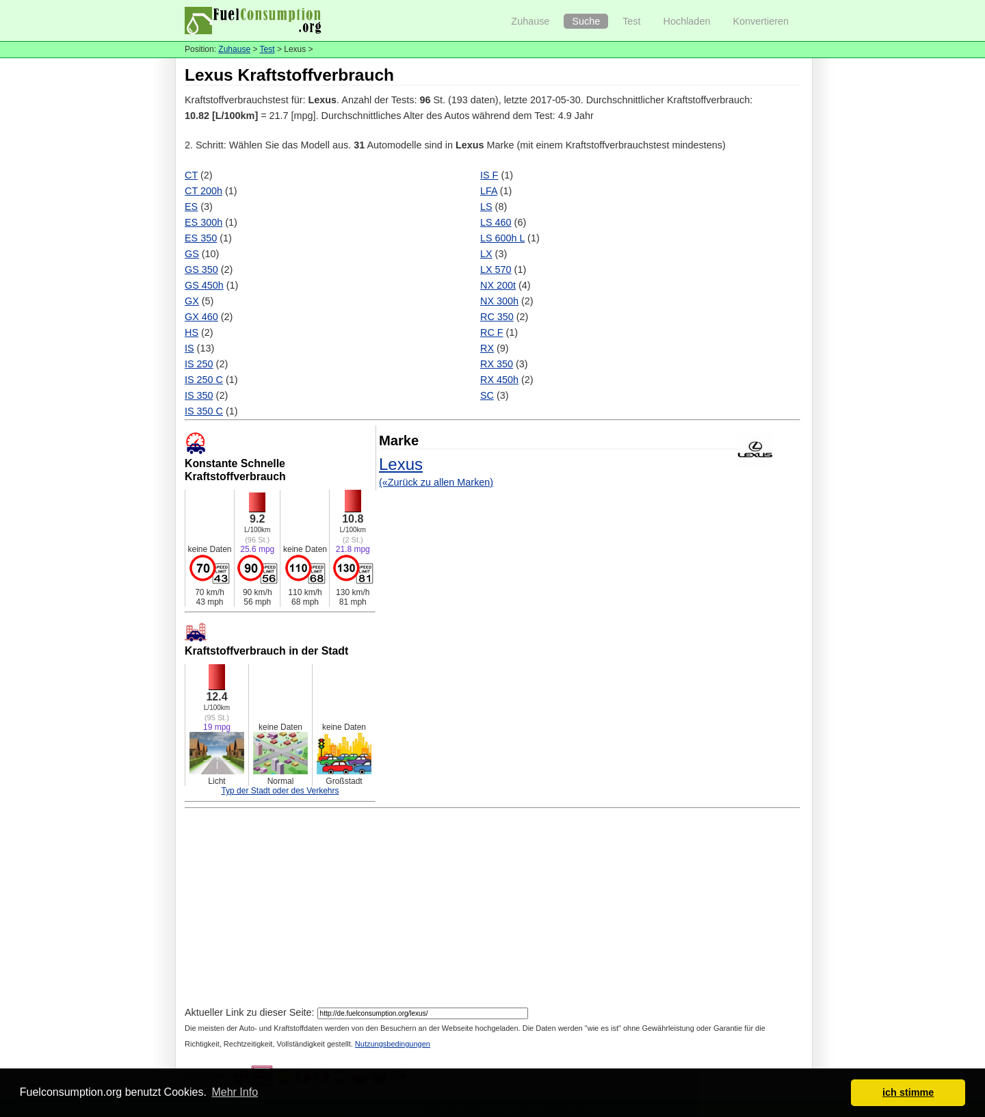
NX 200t (498, 285)
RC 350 (497, 316)
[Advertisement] (492, 909)
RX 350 (496, 363)
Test (631, 21)
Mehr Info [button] (234, 1092)
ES (191, 206)
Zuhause (530, 21)
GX (192, 300)
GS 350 (201, 269)
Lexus (401, 464)
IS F (489, 175)
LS (486, 206)
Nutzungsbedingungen (392, 1044)
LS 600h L (502, 238)
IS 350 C (204, 411)
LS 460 (496, 222)
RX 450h (499, 379)
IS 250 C (204, 379)
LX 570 (496, 269)
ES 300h (203, 222)
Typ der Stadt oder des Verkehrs (280, 791)
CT (191, 175)
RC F (491, 332)
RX (487, 348)
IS (189, 348)
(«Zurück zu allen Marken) (436, 482)
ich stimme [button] (908, 1092)
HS (191, 332)
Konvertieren (761, 21)
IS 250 (199, 363)
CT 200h (203, 190)
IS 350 (199, 395)
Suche (586, 21)
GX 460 (201, 316)
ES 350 (201, 238)
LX (486, 253)
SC (487, 395)
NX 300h (499, 300)
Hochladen (687, 21)
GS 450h (204, 285)
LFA (488, 190)
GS (192, 253)
